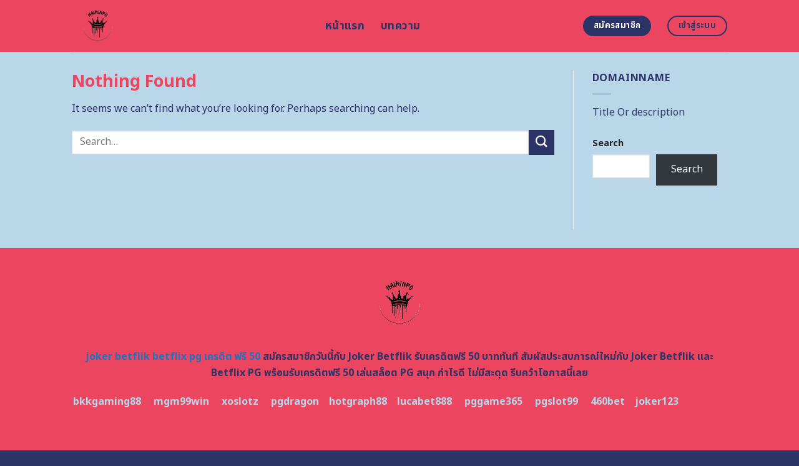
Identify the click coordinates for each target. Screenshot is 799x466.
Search (608, 143)
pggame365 (493, 401)
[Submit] (541, 142)
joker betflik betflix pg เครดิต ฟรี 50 (173, 356)
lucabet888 (424, 401)
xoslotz (240, 401)
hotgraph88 (358, 401)
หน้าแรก (345, 25)
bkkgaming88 (107, 401)
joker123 (657, 401)
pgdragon (295, 401)
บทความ (400, 25)
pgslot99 (556, 401)
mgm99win (181, 401)
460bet (608, 401)
